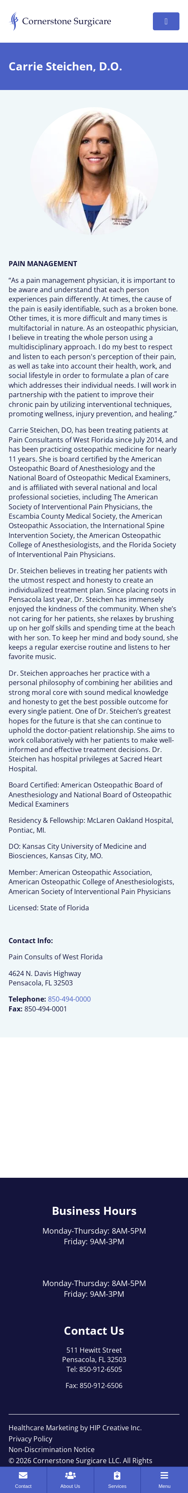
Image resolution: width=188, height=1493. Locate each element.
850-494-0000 (69, 999)
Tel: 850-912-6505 (94, 1369)
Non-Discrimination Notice (52, 1449)
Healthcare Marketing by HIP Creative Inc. (75, 1427)
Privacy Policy (30, 1439)
